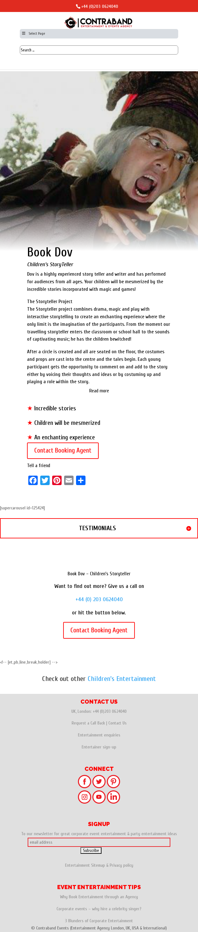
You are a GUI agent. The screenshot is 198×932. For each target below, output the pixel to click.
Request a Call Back (88, 723)
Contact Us (117, 723)
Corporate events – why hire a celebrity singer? (99, 908)
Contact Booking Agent (62, 450)
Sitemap (98, 865)
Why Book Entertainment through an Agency (99, 897)
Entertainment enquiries (99, 735)
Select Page (33, 33)
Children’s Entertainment (122, 679)
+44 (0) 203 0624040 (99, 599)
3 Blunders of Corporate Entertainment (99, 920)
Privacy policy (121, 865)
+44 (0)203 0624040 (99, 6)
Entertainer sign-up (99, 747)
